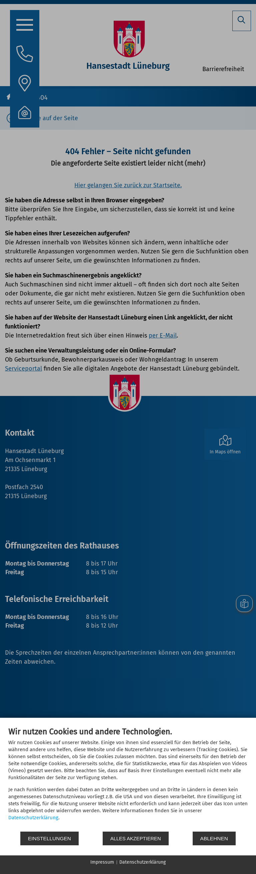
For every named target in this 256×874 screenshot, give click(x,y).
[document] (128, 779)
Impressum (102, 862)
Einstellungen (49, 838)
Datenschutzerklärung (33, 818)
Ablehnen (214, 838)
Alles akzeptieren (135, 838)
